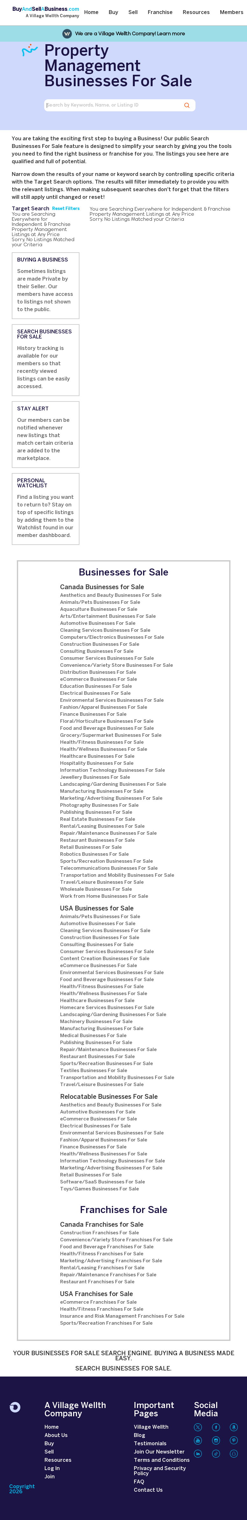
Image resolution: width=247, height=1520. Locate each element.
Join (50, 1477)
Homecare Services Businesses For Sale (107, 1008)
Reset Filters (65, 209)
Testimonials (150, 1443)
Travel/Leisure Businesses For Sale (102, 882)
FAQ (139, 1482)
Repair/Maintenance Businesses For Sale (108, 833)
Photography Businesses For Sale (99, 805)
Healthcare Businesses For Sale (97, 756)
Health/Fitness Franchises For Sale (101, 1254)
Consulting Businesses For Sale (97, 651)
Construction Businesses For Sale (99, 644)
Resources (196, 12)
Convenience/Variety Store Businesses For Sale (116, 665)
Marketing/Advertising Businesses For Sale (111, 798)
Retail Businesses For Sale (91, 847)
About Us (56, 1435)
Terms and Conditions (162, 1460)
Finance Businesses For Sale (93, 714)
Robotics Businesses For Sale (94, 854)
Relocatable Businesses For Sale (109, 1097)
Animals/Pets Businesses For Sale (100, 602)
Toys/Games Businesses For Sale (99, 1189)
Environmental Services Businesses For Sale (112, 700)
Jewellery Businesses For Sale (95, 777)
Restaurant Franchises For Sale (97, 1282)
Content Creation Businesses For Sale (104, 959)
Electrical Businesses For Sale (95, 693)
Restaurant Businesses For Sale (97, 840)
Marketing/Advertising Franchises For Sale (111, 1261)
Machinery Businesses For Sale (96, 1022)
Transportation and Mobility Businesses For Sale (117, 875)
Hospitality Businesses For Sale (97, 763)
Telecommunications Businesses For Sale (109, 868)
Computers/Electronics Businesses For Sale (112, 637)
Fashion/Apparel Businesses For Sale (103, 707)
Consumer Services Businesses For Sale (107, 658)
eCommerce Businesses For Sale (98, 679)
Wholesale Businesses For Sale (96, 889)
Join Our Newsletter (159, 1452)
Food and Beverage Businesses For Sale (107, 728)
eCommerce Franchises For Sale (98, 1302)
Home (91, 12)
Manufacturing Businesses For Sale (101, 791)
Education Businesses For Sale (96, 686)
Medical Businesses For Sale (93, 1036)
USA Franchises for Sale (96, 1294)
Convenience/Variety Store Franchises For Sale (116, 1240)
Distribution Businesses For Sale (98, 672)
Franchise (160, 12)
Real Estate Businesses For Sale (97, 819)
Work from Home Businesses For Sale (104, 896)
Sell (133, 12)
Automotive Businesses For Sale (97, 623)
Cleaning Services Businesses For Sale (105, 630)
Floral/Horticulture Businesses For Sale (107, 721)
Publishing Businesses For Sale (96, 812)
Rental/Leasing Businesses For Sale (102, 826)
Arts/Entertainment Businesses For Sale (108, 616)
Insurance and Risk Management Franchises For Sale (122, 1316)
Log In (52, 1468)
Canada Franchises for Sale (101, 1225)
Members (232, 12)
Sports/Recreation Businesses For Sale (106, 861)
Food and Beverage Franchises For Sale (107, 1247)
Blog (139, 1435)
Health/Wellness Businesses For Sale (103, 749)
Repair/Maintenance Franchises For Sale (108, 1275)
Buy (113, 12)
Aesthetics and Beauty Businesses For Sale (110, 595)
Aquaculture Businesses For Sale (98, 609)
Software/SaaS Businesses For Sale (102, 1182)
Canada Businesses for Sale (102, 587)
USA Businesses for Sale (97, 909)
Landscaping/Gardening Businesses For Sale (113, 784)
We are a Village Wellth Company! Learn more (130, 33)
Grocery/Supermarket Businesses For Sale (110, 735)
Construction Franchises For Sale (99, 1233)
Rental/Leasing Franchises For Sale (102, 1268)
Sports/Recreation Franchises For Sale (106, 1323)
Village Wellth (151, 1427)
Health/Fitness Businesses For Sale (102, 742)
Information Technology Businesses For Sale (112, 770)
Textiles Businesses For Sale (93, 1071)
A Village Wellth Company (52, 16)
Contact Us (148, 1490)
